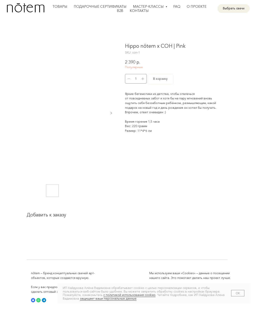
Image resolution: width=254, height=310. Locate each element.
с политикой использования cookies (129, 295)
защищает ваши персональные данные (108, 298)
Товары (60, 6)
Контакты (139, 11)
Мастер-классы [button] (148, 6)
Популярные (134, 67)
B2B (120, 11)
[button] (33, 300)
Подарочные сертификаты (100, 6)
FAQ (176, 6)
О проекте (197, 6)
